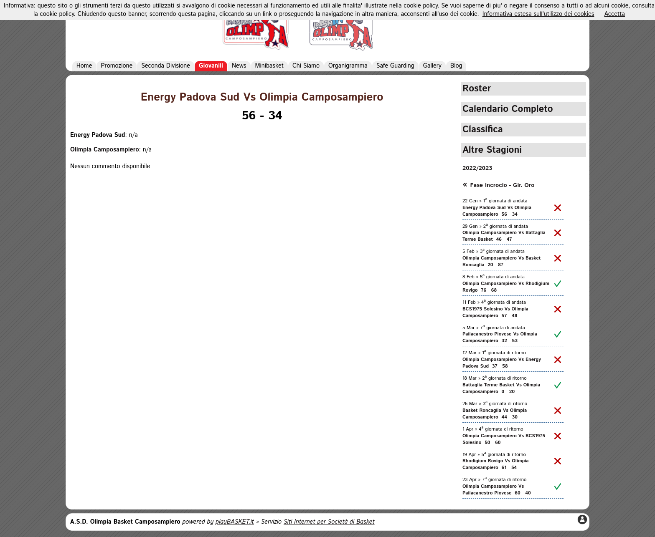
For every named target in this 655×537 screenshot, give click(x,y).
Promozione (116, 66)
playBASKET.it (235, 522)
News (239, 66)
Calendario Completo (507, 109)
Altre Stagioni (492, 150)
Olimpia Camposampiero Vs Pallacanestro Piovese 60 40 (496, 490)
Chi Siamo (306, 66)
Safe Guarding (395, 66)
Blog (456, 66)
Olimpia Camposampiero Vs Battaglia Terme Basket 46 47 (504, 236)
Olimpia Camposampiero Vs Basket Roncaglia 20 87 (501, 261)
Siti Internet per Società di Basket (329, 522)
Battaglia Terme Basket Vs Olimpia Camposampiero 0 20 (501, 388)
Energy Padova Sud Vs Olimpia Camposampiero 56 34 (496, 211)
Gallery (432, 66)
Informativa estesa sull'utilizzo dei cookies (538, 14)
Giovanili (211, 66)
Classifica (482, 129)
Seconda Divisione (165, 66)
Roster (476, 88)
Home (84, 66)
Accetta (614, 14)
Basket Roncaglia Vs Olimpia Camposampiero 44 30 (494, 414)
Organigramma (348, 66)
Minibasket (269, 66)
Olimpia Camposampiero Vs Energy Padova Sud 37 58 (501, 363)
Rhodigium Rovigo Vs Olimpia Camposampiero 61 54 (495, 464)
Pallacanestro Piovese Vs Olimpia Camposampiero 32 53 (499, 337)
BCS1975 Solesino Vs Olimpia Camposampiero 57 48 (495, 312)
